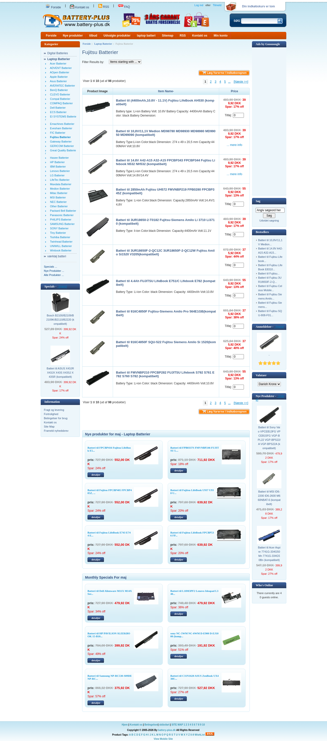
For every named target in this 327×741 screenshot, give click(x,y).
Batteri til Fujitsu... (268, 273)
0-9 (192, 734)
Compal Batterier (59, 98)
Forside (53, 7)
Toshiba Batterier (59, 237)
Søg (258, 201)
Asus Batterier (58, 81)
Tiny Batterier (57, 232)
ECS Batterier (57, 112)
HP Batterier (57, 162)
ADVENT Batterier (60, 67)
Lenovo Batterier (59, 170)
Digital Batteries (57, 53)
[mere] (62, 286)
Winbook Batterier (60, 250)
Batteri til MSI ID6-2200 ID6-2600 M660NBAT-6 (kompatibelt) (269, 498)
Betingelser (151, 724)
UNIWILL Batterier (60, 246)
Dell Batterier (57, 107)
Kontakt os (79, 7)
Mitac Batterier (58, 193)
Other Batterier (58, 206)
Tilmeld (217, 5)
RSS (103, 7)
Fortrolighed (51, 414)
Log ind (198, 5)
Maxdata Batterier (60, 184)
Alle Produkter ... (54, 274)
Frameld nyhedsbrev (56, 430)
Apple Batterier (58, 76)
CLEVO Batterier (59, 94)
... (229, 81)
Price (234, 91)
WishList (200, 734)
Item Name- (166, 91)
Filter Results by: (93, 62)
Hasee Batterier (59, 157)
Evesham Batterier (60, 128)
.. (269, 354)
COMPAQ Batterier (61, 103)
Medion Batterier (59, 188)
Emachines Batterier (61, 123)
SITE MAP (177, 724)
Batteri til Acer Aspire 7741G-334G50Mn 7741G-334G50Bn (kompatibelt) (269, 553)
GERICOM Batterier (61, 145)
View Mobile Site (163, 739)
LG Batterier (56, 175)
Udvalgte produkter (116, 35)
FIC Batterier (57, 132)
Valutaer (261, 375)
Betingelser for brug (55, 418)
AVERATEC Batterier (62, 85)
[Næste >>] (241, 81)
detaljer (96, 474)
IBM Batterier (57, 166)
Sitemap (167, 35)
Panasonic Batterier (61, 215)
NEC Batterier (58, 201)
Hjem (125, 724)
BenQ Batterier (58, 90)
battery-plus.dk (167, 730)
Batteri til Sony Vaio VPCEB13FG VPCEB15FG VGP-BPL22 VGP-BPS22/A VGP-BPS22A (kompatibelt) (269, 438)
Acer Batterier (57, 63)
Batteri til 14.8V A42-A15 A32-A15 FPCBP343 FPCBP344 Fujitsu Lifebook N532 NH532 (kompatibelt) (165, 162)
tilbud (93, 35)
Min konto (221, 35)
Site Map (49, 426)
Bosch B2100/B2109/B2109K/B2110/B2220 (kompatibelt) (60, 319)
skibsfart (164, 724)
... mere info (234, 145)
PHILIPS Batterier (60, 219)
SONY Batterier (59, 228)
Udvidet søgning (269, 220)
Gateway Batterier (60, 141)
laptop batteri (146, 35)
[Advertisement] (269, 121)
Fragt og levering (54, 409)
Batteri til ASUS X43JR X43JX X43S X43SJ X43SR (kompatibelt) (60, 372)
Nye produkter (73, 35)
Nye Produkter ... (54, 270)
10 (203, 724)
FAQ (124, 7)
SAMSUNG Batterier (62, 223)
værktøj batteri (56, 256)
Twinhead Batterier (61, 241)
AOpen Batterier (59, 72)
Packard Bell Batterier (62, 210)
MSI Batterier (57, 197)
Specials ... (50, 266)
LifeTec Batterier (59, 179)
